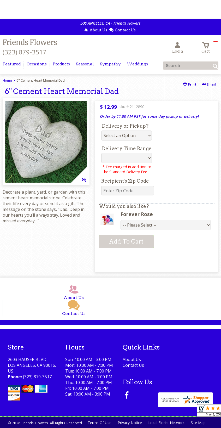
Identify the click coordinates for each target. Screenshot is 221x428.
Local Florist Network (166, 422)
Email (209, 84)
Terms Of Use (99, 422)
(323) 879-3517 (24, 52)
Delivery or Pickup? (125, 126)
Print (189, 84)
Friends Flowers (30, 42)
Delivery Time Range (127, 148)
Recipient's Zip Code (125, 181)
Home (7, 80)
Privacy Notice (130, 422)
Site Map (198, 422)
